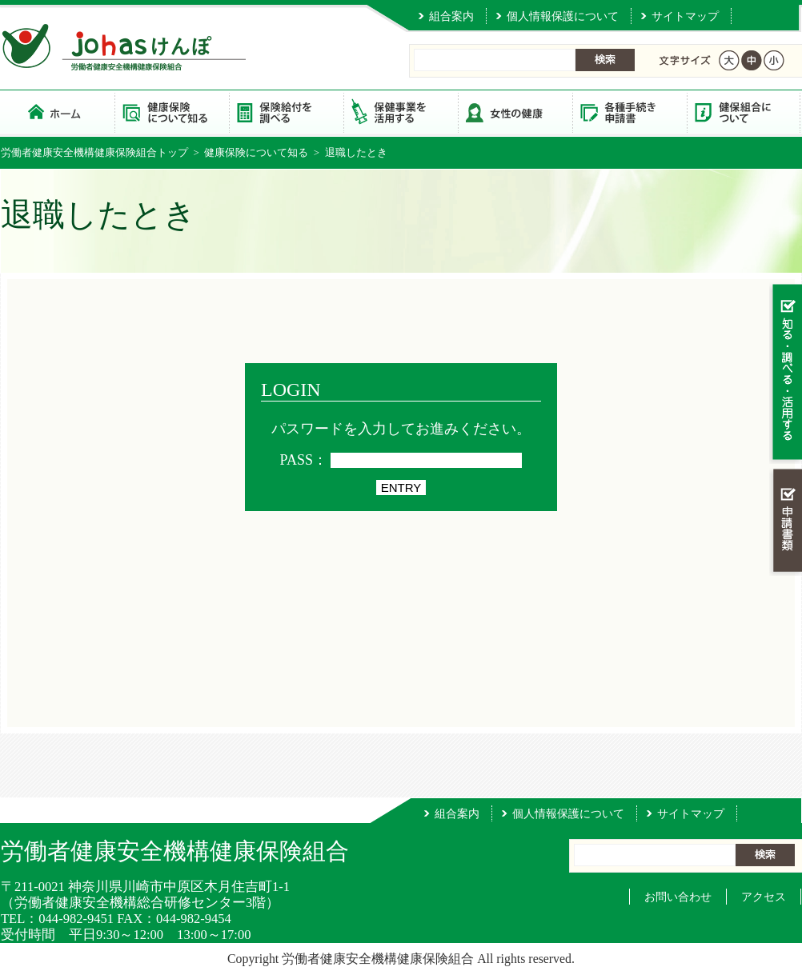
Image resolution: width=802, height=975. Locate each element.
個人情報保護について (563, 16)
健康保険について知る (171, 111)
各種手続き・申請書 (629, 111)
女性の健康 (515, 111)
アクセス (763, 896)
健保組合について (744, 111)
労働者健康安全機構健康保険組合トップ (94, 152)
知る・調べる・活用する (785, 373)
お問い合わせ (678, 896)
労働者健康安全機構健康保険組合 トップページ (57, 111)
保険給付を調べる (286, 111)
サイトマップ (685, 16)
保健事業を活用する (400, 111)
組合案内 (451, 16)
